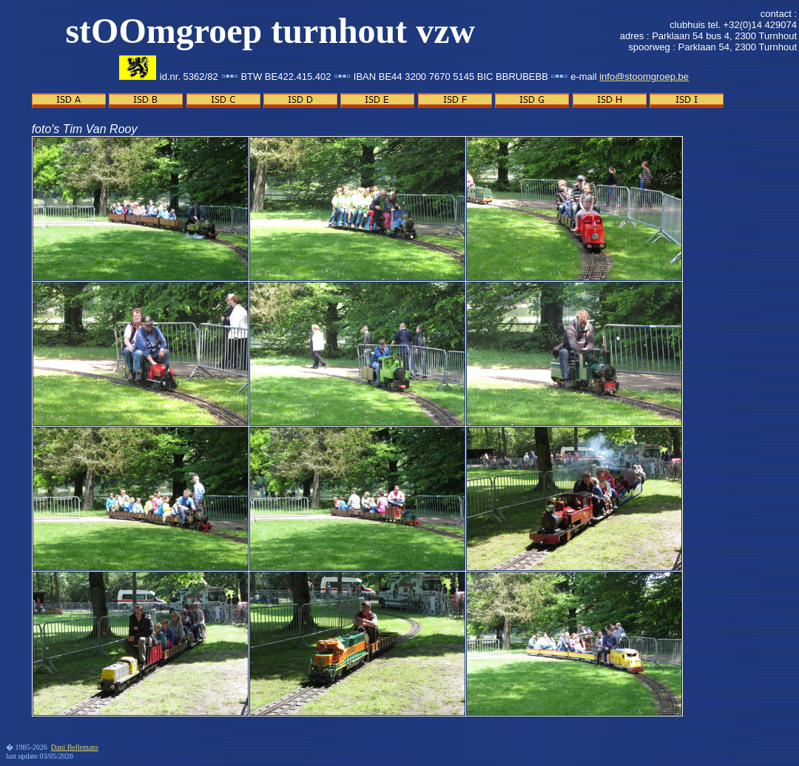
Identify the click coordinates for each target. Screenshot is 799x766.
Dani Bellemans (74, 747)
